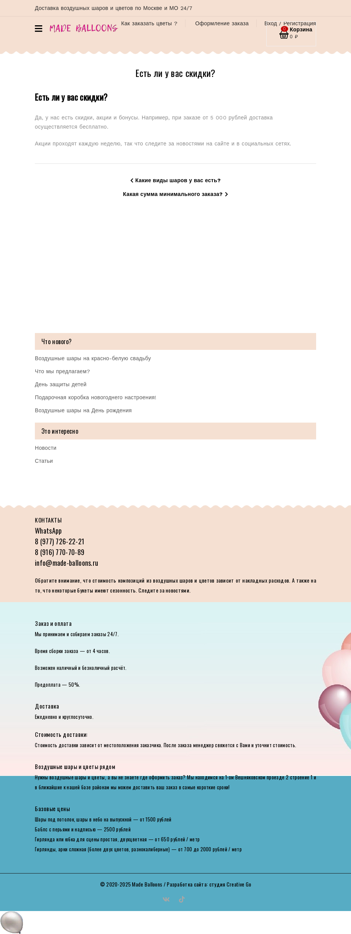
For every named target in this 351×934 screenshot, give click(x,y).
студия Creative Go (230, 884)
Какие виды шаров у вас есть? (175, 180)
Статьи (44, 461)
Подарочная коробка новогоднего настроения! (95, 397)
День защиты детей (61, 384)
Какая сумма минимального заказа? (175, 194)
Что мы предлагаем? (62, 371)
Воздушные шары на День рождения (83, 410)
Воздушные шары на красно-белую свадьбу (93, 358)
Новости (45, 448)
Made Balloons (147, 884)
